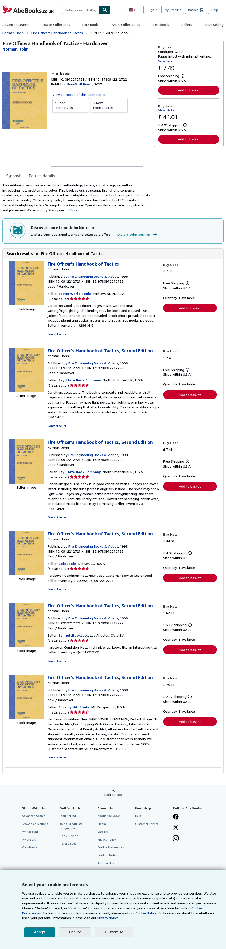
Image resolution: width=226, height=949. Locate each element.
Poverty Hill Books (74, 707)
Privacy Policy (107, 839)
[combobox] (80, 10)
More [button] (74, 210)
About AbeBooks (109, 816)
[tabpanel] (76, 198)
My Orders (29, 839)
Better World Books (75, 293)
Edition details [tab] (42, 175)
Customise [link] (114, 932)
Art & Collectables (126, 24)
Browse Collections (55, 24)
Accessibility (106, 863)
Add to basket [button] (189, 90)
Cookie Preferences (111, 847)
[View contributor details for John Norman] (15, 49)
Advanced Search (15, 24)
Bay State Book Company (79, 380)
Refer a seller (69, 843)
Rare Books (90, 24)
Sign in (152, 10)
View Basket (30, 847)
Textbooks (161, 24)
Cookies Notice (108, 855)
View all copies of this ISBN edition (79, 94)
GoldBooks (67, 563)
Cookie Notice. (146, 913)
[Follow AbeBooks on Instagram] (176, 839)
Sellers (186, 24)
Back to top (113, 794)
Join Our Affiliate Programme (71, 826)
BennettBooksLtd (73, 635)
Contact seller (57, 334)
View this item (167, 61)
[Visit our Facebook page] (176, 817)
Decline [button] (75, 932)
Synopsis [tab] (14, 175)
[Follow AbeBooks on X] (176, 827)
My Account (173, 10)
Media (102, 824)
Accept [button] (39, 932)
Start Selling (214, 24)
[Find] (104, 10)
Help (214, 10)
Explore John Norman (137, 234)
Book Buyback (69, 836)
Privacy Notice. (108, 918)
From (71, 105)
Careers (103, 831)
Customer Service (147, 824)
